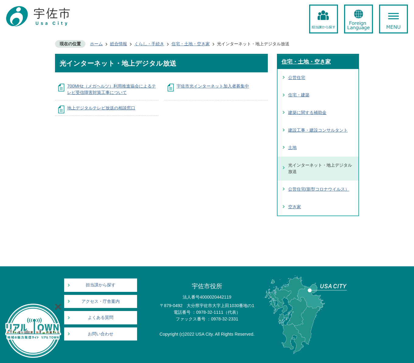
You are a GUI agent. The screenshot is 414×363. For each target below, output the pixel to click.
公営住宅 (296, 77)
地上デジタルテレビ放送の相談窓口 (101, 107)
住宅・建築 (298, 94)
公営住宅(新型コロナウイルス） (318, 189)
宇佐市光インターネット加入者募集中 (213, 86)
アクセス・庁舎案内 (100, 301)
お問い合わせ (100, 334)
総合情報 (118, 43)
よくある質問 (100, 317)
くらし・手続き (149, 43)
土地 (292, 147)
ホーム (96, 43)
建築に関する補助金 (307, 112)
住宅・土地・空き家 (190, 43)
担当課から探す (101, 285)
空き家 (294, 206)
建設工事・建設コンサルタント (318, 130)
